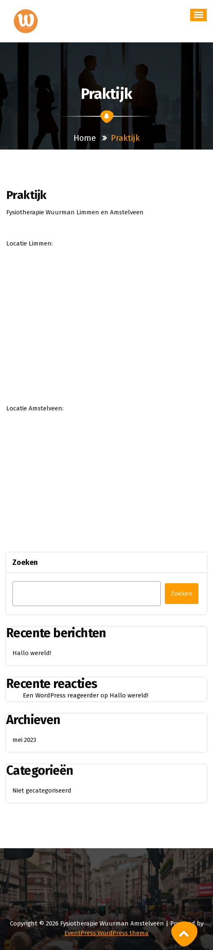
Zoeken (25, 562)
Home (84, 138)
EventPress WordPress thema (106, 933)
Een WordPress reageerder (61, 695)
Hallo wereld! (31, 653)
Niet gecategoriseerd (41, 790)
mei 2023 (24, 740)
